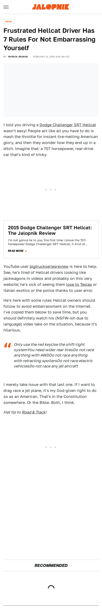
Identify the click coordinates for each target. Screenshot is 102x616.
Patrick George (18, 56)
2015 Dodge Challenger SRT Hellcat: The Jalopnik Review (50, 230)
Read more (16, 251)
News (8, 21)
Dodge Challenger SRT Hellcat (68, 125)
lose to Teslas (79, 284)
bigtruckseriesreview (49, 266)
